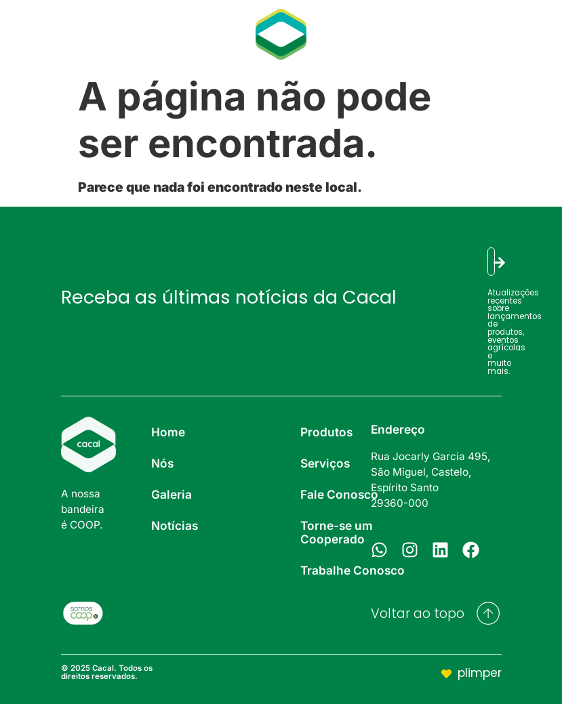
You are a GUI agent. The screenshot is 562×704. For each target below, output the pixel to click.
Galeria (86, 33)
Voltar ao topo (417, 613)
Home (168, 432)
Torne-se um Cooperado (336, 532)
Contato (469, 47)
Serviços (498, 20)
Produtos (415, 20)
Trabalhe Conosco (352, 570)
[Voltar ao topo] (488, 613)
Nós (25, 33)
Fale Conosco (339, 494)
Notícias (161, 33)
